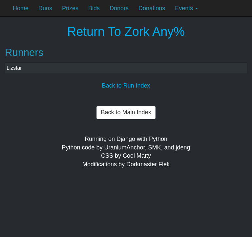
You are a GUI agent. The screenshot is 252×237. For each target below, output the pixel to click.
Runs (45, 8)
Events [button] (186, 8)
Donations (151, 8)
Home (21, 8)
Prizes (70, 8)
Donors (119, 8)
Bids (94, 8)
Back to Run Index (126, 85)
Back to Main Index (126, 112)
